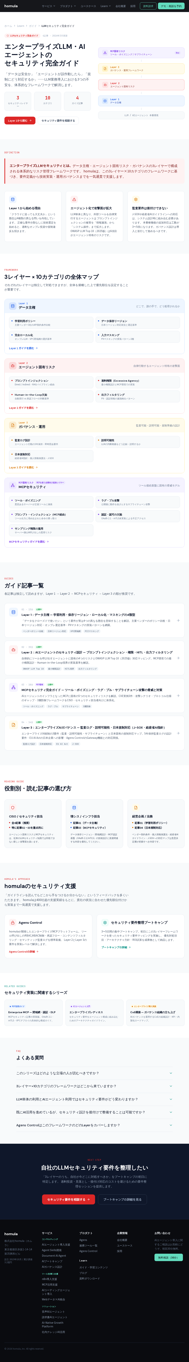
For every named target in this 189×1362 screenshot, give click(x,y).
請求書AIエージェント (55, 1317)
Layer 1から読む (20, 120)
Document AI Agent (54, 1255)
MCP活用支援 (50, 1284)
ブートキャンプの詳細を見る (122, 1199)
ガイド (33, 26)
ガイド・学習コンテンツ (93, 1267)
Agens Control (88, 1251)
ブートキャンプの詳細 (116, 947)
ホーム (8, 26)
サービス (49, 6)
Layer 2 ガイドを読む (23, 408)
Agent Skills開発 (52, 1250)
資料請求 (148, 6)
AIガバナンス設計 (52, 1266)
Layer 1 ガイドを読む (23, 348)
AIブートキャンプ (52, 1261)
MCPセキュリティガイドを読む (29, 541)
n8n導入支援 (49, 1279)
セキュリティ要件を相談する (58, 120)
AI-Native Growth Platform (52, 1324)
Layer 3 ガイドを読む (23, 467)
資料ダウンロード (89, 1278)
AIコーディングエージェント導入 (56, 1292)
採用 (132, 6)
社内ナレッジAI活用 (53, 1332)
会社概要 (121, 6)
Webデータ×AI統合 (53, 1299)
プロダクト (68, 6)
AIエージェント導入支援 (56, 1244)
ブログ (83, 1273)
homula (11, 6)
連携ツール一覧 (88, 1245)
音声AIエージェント (53, 1311)
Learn (106, 6)
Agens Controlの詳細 (24, 951)
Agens (83, 1240)
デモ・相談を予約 (171, 6)
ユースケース (88, 6)
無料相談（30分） (168, 1257)
